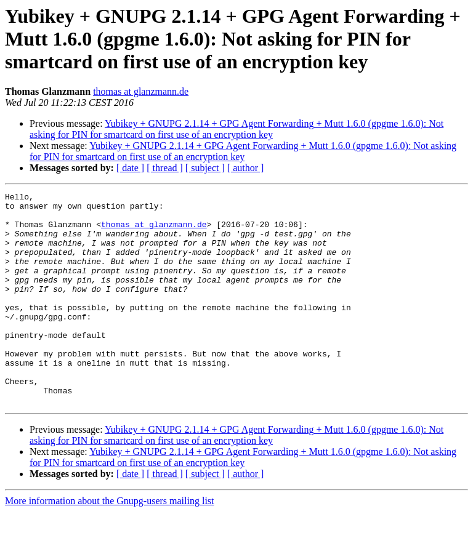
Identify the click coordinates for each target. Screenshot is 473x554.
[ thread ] (165, 168)
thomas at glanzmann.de (140, 91)
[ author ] (245, 168)
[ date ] (130, 168)
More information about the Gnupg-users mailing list (109, 543)
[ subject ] (205, 168)
